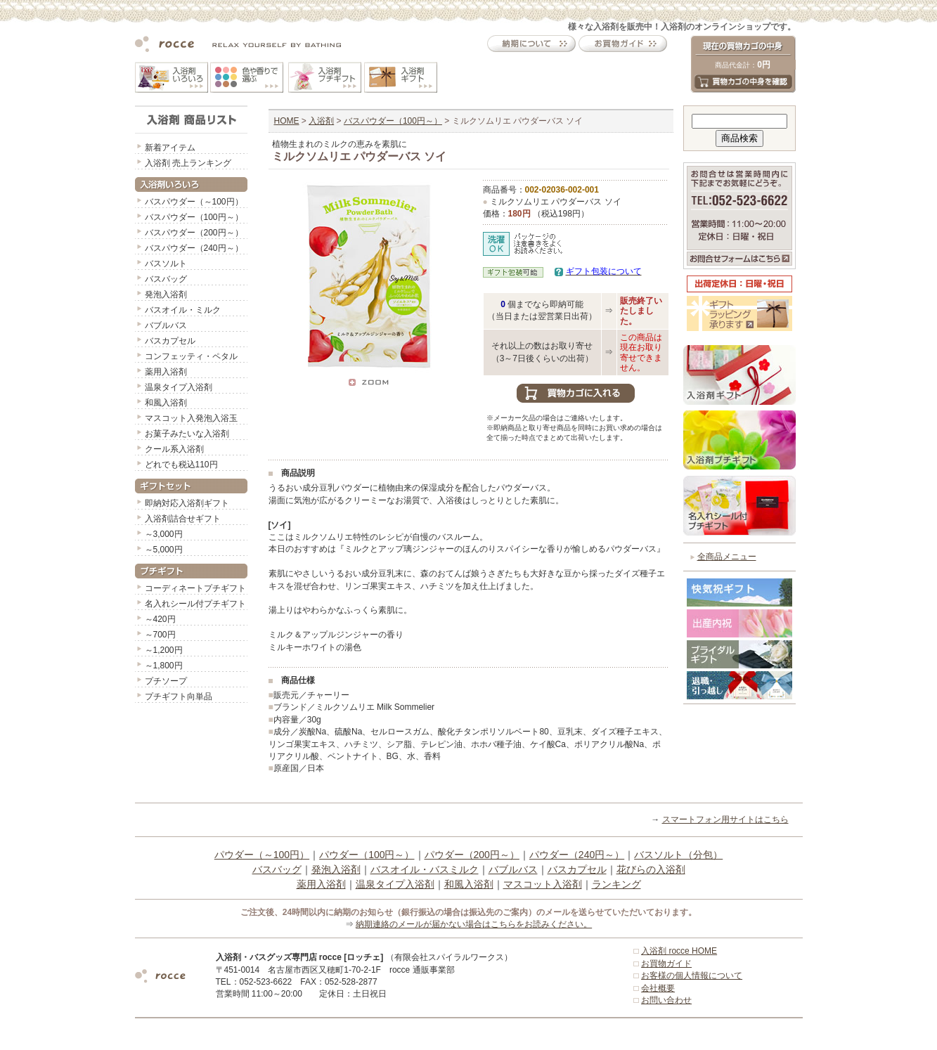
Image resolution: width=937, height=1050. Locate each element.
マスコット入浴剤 (542, 884)
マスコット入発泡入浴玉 (191, 418)
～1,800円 (164, 665)
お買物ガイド (666, 963)
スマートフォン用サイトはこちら (725, 819)
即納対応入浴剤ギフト (187, 503)
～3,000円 (164, 534)
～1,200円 (164, 650)
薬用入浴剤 (166, 372)
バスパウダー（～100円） (194, 202)
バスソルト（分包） (678, 854)
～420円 (160, 619)
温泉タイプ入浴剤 (178, 387)
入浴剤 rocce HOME (679, 951)
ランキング (616, 884)
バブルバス (166, 325)
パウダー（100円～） (366, 854)
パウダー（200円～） (472, 854)
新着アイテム (170, 148)
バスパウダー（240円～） (194, 248)
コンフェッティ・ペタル (191, 356)
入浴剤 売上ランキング (188, 163)
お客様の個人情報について (691, 975)
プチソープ (166, 681)
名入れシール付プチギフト (195, 604)
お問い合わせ (666, 1000)
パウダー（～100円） (261, 854)
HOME (286, 121)
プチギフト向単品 (178, 696)
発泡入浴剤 (166, 294)
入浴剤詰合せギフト (183, 519)
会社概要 (658, 988)
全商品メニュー (726, 557)
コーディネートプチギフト (195, 588)
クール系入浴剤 (174, 449)
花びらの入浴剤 (650, 869)
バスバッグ (166, 279)
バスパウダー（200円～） (194, 233)
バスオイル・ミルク (183, 310)
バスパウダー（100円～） (194, 217)
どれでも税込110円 (181, 464)
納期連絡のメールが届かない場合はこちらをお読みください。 (474, 924)
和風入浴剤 (166, 403)
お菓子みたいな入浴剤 (187, 434)
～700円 (160, 635)
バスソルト (166, 263)
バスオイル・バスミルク (424, 869)
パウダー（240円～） (576, 854)
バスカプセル (170, 341)
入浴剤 (321, 121)
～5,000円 (164, 550)
